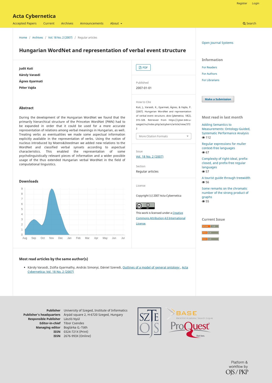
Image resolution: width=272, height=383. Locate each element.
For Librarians (210, 80)
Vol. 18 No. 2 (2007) (60, 37)
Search (249, 23)
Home (23, 37)
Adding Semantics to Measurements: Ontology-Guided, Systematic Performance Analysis (226, 129)
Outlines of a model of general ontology (151, 267)
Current (48, 23)
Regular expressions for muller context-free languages (224, 146)
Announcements (91, 23)
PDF (145, 67)
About (115, 23)
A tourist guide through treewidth (226, 178)
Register (242, 3)
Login (255, 3)
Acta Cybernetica (34, 15)
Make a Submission (218, 99)
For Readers (209, 67)
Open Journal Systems (217, 43)
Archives (67, 23)
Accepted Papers (25, 23)
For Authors (209, 74)
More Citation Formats (153, 136)
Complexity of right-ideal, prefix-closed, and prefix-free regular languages (225, 163)
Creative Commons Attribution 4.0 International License (160, 218)
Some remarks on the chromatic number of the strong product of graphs (225, 192)
